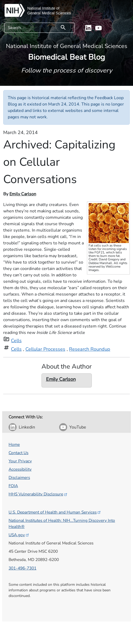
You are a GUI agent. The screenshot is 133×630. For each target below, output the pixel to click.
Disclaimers (19, 477)
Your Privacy (20, 461)
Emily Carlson (22, 194)
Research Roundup (89, 349)
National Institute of (43, 8)
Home (14, 444)
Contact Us (18, 452)
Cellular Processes (45, 349)
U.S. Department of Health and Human (55, 512)
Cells (16, 340)
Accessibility (20, 469)
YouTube (77, 427)
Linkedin (27, 427)
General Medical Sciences (49, 13)
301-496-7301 (22, 568)
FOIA (13, 485)
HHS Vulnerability (38, 494)
